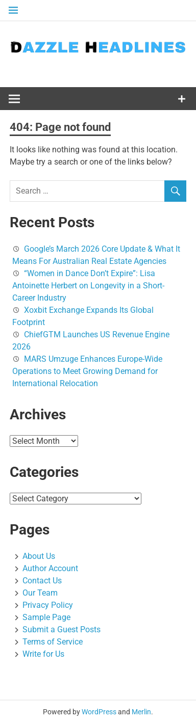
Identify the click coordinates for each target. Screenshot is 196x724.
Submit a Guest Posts (61, 629)
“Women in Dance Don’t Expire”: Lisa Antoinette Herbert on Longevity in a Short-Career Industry (88, 286)
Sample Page (46, 617)
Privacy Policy (47, 605)
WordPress (99, 712)
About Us (38, 556)
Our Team (40, 593)
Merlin (141, 712)
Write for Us (43, 654)
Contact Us (42, 580)
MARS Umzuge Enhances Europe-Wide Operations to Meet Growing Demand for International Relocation (87, 371)
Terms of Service (52, 642)
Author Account (50, 568)
